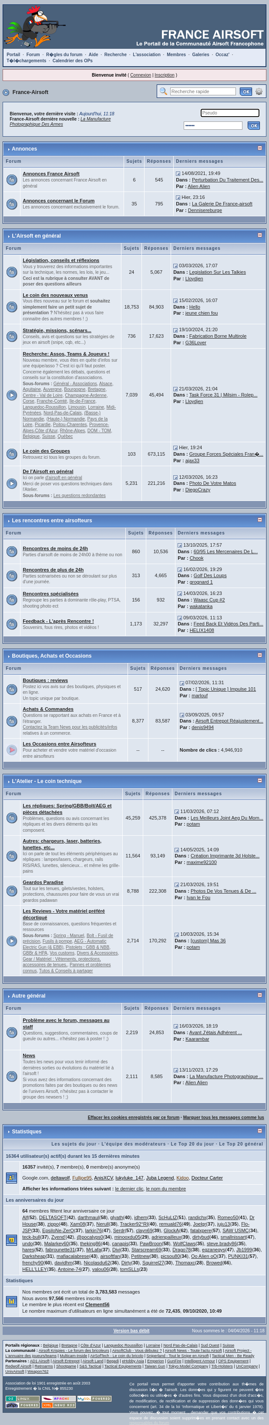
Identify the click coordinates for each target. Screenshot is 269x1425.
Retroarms (44, 1366)
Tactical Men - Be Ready (233, 1356)
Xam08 (77, 1224)
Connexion (140, 75)
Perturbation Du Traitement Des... (227, 179)
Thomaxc (185, 1262)
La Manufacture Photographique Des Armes (60, 122)
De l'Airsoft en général (48, 471)
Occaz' (222, 54)
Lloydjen (194, 278)
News (29, 1055)
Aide (93, 54)
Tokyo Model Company (188, 1366)
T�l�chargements (26, 60)
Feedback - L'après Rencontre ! (58, 621)
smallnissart (233, 1237)
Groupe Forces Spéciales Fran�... (226, 454)
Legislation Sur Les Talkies (217, 272)
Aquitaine (32, 389)
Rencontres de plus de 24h (53, 569)
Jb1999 (244, 1249)
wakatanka (201, 606)
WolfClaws (184, 1243)
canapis (120, 1243)
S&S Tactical (90, 1366)
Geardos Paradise (43, 882)
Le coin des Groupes (46, 451)
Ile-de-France (82, 401)
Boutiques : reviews (45, 680)
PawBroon (151, 1243)
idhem (140, 1217)
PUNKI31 (238, 1256)
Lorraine (96, 407)
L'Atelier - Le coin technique (47, 781)
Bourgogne (74, 389)
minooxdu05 (127, 1237)
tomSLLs (129, 1269)
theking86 (90, 1243)
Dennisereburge (205, 210)
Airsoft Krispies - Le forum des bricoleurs (74, 1350)
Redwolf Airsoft (18, 1366)
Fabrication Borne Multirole (217, 336)
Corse (28, 401)
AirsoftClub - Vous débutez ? (137, 1350)
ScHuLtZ (167, 1217)
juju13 (223, 1224)
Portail (13, 54)
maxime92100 (202, 862)
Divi (116, 1249)
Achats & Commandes (48, 709)
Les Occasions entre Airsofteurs (59, 743)
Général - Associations (75, 383)
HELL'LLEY (34, 1269)
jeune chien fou (201, 313)
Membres (176, 54)
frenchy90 (32, 1262)
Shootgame (66, 1366)
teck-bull (31, 1237)
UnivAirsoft (14, 1371)
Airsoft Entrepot (66, 1361)
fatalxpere (200, 1230)
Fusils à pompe (57, 941)
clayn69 (144, 1230)
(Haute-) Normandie (66, 419)
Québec (65, 436)
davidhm (63, 1262)
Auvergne (52, 389)
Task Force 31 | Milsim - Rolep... (223, 394)
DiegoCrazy (197, 489)
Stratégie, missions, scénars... (57, 330)
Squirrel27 (153, 1262)
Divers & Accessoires (97, 953)
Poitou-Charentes (70, 424)
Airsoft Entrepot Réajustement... (229, 720)
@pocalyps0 (90, 1237)
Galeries (200, 54)
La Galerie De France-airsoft (222, 203)
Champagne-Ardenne (86, 395)
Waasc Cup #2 (209, 599)
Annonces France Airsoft (51, 173)
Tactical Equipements (122, 1366)
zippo (53, 1224)
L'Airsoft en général (36, 236)
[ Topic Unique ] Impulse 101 (226, 689)
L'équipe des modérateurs (133, 1144)
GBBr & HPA (35, 953)
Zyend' (58, 1237)
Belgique (31, 436)
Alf (25, 1217)
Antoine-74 (69, 1269)
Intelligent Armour (200, 1361)
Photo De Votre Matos (212, 483)
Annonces (24, 149)
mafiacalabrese (73, 1256)
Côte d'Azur (91, 1345)
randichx (197, 1217)
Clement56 (97, 1304)
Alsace (105, 383)
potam (193, 824)
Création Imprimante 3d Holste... (225, 855)
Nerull (102, 1224)
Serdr (119, 1230)
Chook (197, 558)
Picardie (42, 424)
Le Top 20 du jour (193, 1144)
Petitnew (140, 1256)
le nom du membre (166, 1188)
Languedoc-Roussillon (44, 407)
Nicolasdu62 (97, 1262)
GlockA (171, 1230)
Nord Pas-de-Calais (180, 1345)
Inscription (165, 75)
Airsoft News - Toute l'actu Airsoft (193, 1350)
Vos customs (62, 953)
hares (28, 1249)
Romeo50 (228, 1217)
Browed (214, 1262)
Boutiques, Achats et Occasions (52, 656)
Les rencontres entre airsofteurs (52, 521)
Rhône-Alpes (72, 430)
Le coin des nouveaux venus (55, 295)
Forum (33, 54)
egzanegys (213, 1249)
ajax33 (192, 460)
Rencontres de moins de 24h (55, 548)
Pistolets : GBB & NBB (87, 947)
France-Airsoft (30, 92)
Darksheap (33, 1256)
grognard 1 (201, 582)
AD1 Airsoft (40, 1361)
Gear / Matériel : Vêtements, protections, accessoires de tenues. (62, 962)
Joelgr (199, 1224)
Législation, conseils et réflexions (61, 260)
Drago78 (181, 1249)
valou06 (100, 1269)
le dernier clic (129, 1188)
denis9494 (203, 727)
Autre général (28, 996)
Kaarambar (197, 1039)
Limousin (77, 407)
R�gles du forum (64, 54)
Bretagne (97, 389)
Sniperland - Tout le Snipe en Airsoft (178, 1356)
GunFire (174, 1361)
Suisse (48, 436)
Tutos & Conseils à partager (66, 970)
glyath (116, 1217)
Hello (194, 306)
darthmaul (88, 1217)
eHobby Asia (133, 1361)
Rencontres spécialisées (50, 593)
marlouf (200, 695)
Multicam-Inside (73, 1356)
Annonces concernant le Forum (58, 200)
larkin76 (93, 1230)
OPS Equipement (233, 1361)
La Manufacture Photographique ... (226, 1076)
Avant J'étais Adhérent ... (215, 1032)
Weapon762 (37, 1371)
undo (27, 1243)
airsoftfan (110, 1256)
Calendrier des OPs (73, 60)
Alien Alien (199, 186)
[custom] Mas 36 (208, 940)
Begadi (113, 1361)
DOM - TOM (99, 430)
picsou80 (170, 1256)
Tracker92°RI (134, 1224)
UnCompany (247, 1366)
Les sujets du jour (74, 1144)
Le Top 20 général (241, 1144)
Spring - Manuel (69, 935)
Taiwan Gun (155, 1366)
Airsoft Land (92, 1361)
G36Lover (195, 342)
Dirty (126, 1262)
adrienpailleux (166, 1237)
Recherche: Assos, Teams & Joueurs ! (66, 353)
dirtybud (200, 1237)
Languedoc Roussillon (123, 1345)
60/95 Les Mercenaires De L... (226, 551)
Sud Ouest (210, 1345)
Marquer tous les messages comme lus (223, 1117)
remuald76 (170, 1224)
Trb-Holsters (222, 1366)
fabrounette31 (60, 1249)
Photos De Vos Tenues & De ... (223, 891)
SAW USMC (235, 1230)
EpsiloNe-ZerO (58, 1230)
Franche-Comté (52, 401)
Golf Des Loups (210, 575)
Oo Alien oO (204, 1256)
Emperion (155, 1361)
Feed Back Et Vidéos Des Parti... (228, 623)
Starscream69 (146, 1249)
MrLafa (93, 1249)
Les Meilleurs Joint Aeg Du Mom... (227, 817)
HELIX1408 (202, 630)
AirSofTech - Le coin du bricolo (116, 1356)
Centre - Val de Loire (43, 395)
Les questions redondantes (80, 495)
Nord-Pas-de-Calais (63, 412)
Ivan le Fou (198, 897)
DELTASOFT (53, 1217)
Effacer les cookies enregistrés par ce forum (134, 1117)
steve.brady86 (222, 1243)
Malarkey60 (56, 1243)
